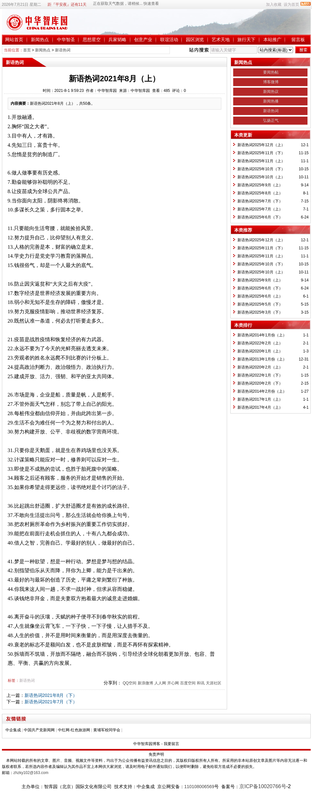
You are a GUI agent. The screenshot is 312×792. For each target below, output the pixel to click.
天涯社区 (213, 683)
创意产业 (143, 39)
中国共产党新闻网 (39, 730)
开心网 (173, 683)
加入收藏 (273, 4)
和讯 (201, 683)
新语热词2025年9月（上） (260, 185)
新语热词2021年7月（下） (51, 701)
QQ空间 (129, 683)
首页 (27, 50)
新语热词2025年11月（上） (261, 161)
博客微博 (271, 82)
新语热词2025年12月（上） (261, 145)
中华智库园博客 (146, 744)
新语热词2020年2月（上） (260, 367)
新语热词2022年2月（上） (260, 343)
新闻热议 (271, 91)
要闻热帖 (271, 72)
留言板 (298, 39)
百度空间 (188, 683)
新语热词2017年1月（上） (260, 399)
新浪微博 (145, 683)
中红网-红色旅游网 (74, 730)
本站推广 (272, 39)
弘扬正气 (271, 120)
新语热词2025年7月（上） (260, 209)
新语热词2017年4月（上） (260, 407)
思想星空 (92, 39)
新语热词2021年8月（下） (51, 695)
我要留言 (171, 744)
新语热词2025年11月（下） (261, 153)
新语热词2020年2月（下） (260, 383)
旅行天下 (246, 39)
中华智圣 (66, 39)
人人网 (160, 683)
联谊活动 (169, 39)
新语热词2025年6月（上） (260, 296)
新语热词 (62, 50)
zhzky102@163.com (31, 772)
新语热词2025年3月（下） (260, 312)
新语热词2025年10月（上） (261, 177)
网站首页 (14, 39)
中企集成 (13, 730)
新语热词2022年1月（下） (260, 375)
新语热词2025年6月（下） (260, 217)
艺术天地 (221, 39)
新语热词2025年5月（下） (260, 304)
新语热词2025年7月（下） (260, 201)
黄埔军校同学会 (106, 730)
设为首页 (291, 4)
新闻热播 (271, 101)
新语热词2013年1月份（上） (262, 359)
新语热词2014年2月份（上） (262, 391)
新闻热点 (40, 39)
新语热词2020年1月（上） (260, 351)
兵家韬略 (117, 39)
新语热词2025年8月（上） (260, 193)
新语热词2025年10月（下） (261, 169)
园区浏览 (195, 39)
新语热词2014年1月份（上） (262, 335)
